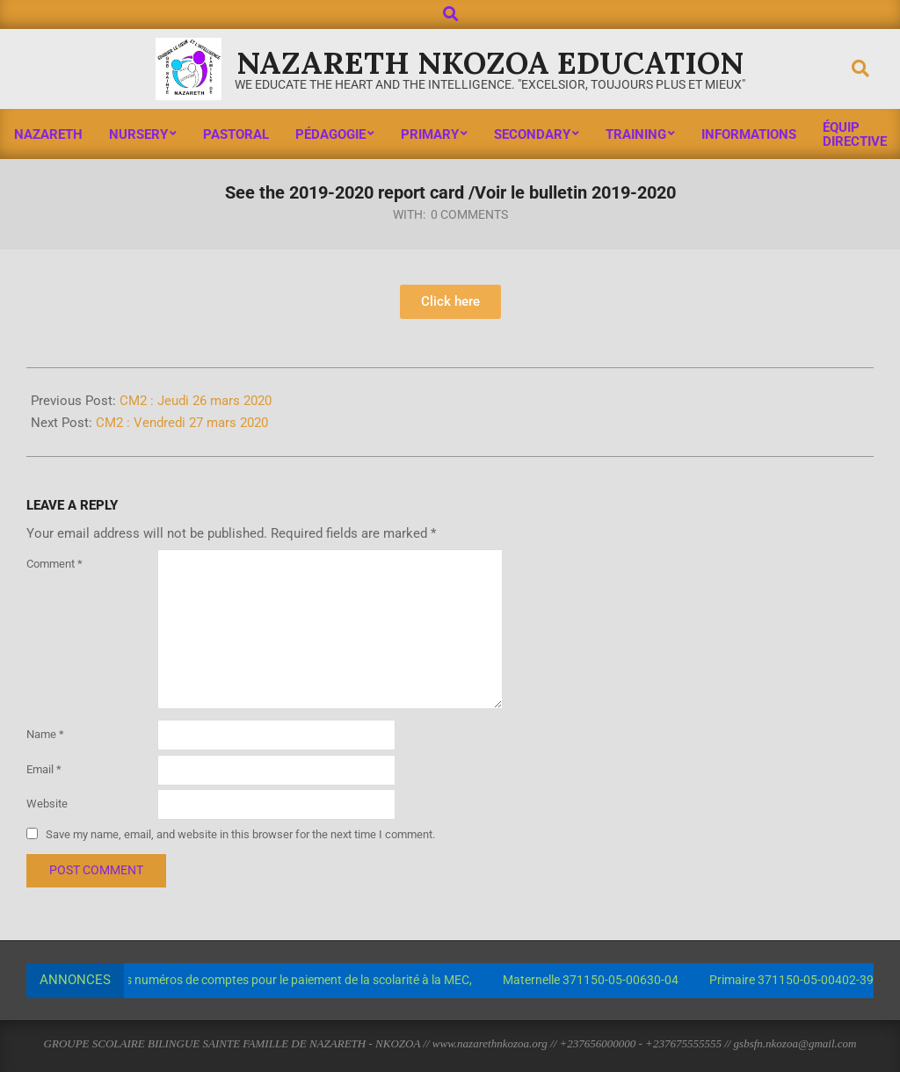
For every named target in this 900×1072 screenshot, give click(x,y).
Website (47, 803)
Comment (54, 563)
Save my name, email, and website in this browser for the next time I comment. (240, 834)
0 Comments (469, 214)
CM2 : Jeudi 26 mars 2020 (196, 401)
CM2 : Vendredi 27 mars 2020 (182, 423)
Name (45, 734)
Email (44, 769)
